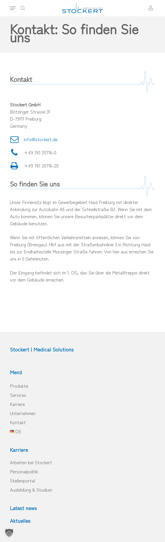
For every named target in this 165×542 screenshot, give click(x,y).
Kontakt (18, 422)
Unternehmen (23, 413)
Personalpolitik (24, 471)
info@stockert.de (41, 139)
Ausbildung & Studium (31, 489)
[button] (12, 8)
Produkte (19, 385)
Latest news (23, 508)
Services (18, 394)
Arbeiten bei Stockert (31, 462)
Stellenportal (22, 480)
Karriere (17, 404)
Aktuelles (20, 520)
